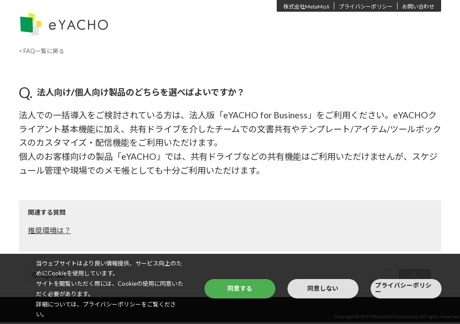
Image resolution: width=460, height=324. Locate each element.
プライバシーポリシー (366, 6)
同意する (239, 288)
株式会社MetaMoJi (306, 6)
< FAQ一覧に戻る (41, 50)
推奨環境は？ (49, 230)
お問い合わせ (418, 6)
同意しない (323, 288)
